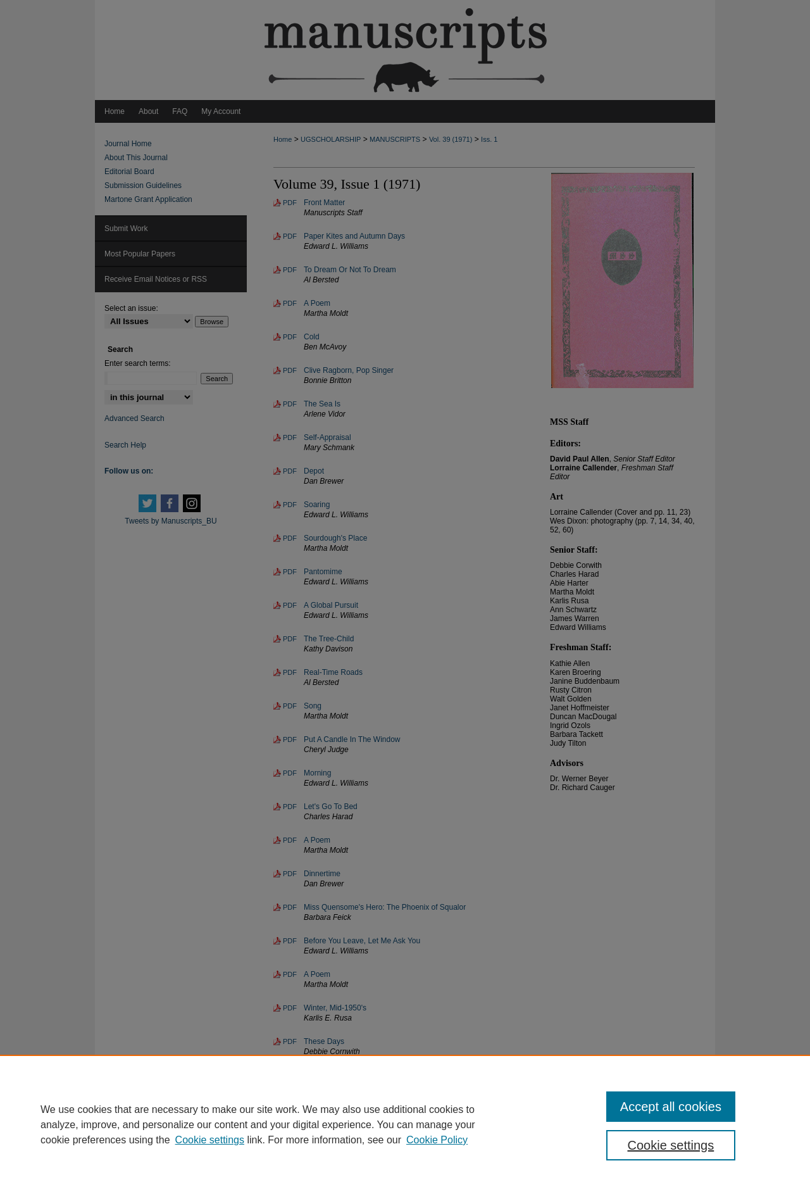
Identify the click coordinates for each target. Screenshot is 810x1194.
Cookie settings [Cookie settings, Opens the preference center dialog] (671, 1145)
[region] (405, 1124)
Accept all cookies (670, 1107)
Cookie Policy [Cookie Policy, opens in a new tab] (437, 1139)
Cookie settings (209, 1139)
